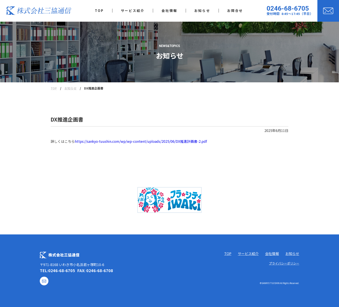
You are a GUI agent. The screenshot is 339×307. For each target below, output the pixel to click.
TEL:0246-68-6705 (57, 270)
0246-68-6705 (288, 8)
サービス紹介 (248, 253)
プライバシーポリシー (284, 263)
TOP (54, 88)
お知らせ (70, 88)
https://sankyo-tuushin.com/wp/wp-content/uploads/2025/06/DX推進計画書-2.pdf (141, 141)
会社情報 (272, 253)
